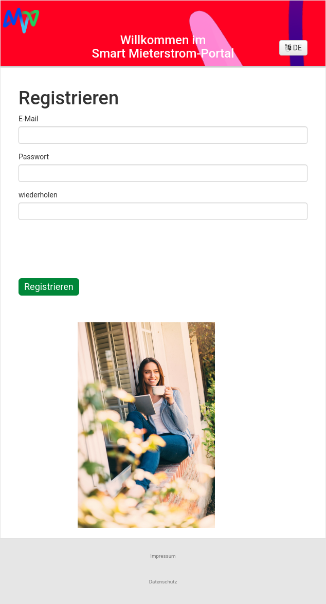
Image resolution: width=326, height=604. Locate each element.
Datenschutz (163, 581)
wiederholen (38, 195)
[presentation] (99, 248)
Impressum (162, 556)
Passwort (34, 157)
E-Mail (28, 119)
